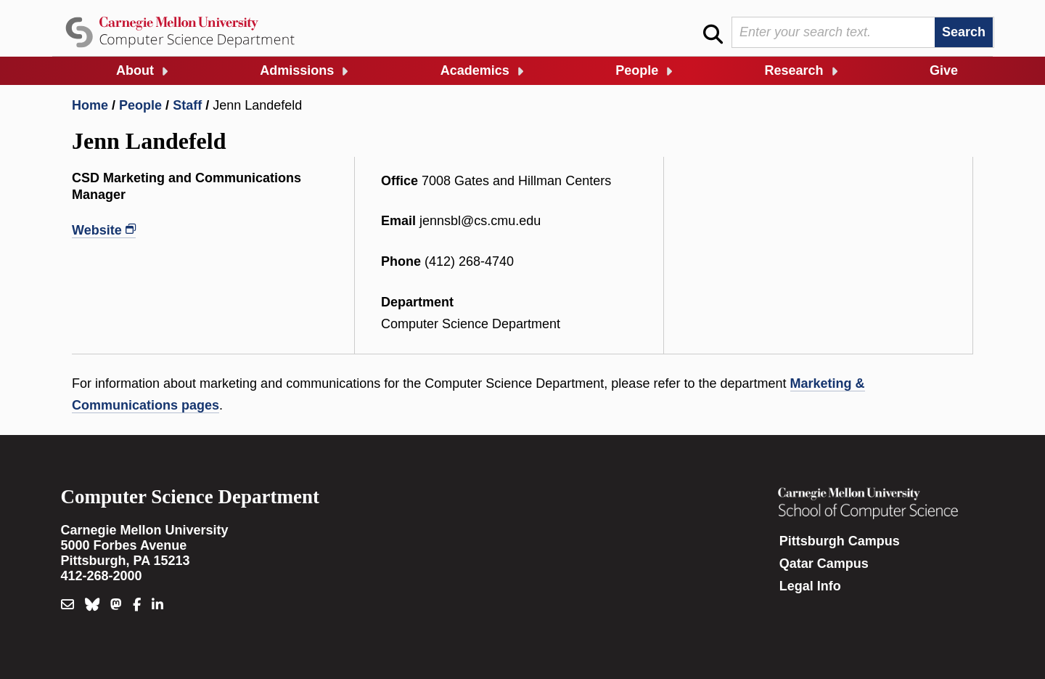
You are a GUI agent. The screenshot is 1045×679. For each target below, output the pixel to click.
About (135, 70)
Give (944, 70)
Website (97, 230)
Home (90, 105)
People (636, 70)
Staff (187, 105)
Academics (474, 70)
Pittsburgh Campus (839, 541)
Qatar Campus (824, 563)
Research (794, 70)
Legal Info (810, 586)
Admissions (297, 70)
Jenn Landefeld (257, 105)
